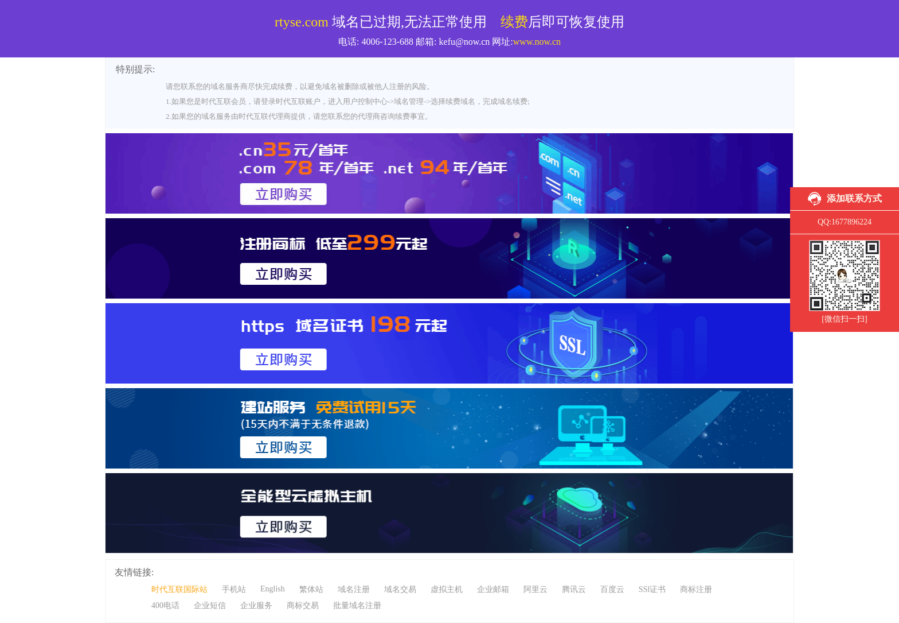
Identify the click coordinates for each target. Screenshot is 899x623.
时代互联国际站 (179, 589)
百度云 (612, 589)
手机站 (234, 589)
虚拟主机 (447, 589)
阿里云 (535, 589)
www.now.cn (537, 42)
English (272, 589)
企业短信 (210, 605)
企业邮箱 (493, 589)
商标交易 (303, 605)
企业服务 (256, 605)
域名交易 (400, 589)
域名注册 (354, 589)
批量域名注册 (357, 605)
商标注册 (696, 589)
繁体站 (311, 589)
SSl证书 (652, 589)
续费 (514, 21)
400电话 (165, 605)
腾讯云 (574, 589)
